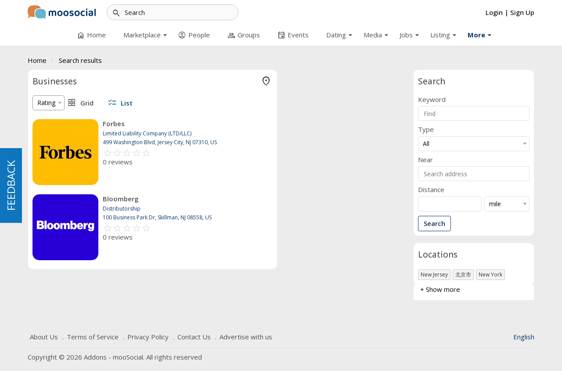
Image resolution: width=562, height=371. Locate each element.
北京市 (463, 274)
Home (37, 60)
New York (490, 274)
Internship (46, 137)
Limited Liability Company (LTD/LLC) (84, 163)
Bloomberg (249, 198)
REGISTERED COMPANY (67, 218)
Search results (80, 60)
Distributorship (53, 124)
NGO (39, 150)
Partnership (48, 110)
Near (425, 160)
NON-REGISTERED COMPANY (75, 231)
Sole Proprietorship (59, 97)
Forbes (242, 123)
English (523, 336)
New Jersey (434, 274)
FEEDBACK (11, 185)
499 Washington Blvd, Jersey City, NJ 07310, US (288, 142)
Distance (431, 190)
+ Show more (52, 176)
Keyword (432, 99)
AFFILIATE (47, 244)
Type (426, 129)
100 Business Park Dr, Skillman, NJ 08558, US (285, 217)
